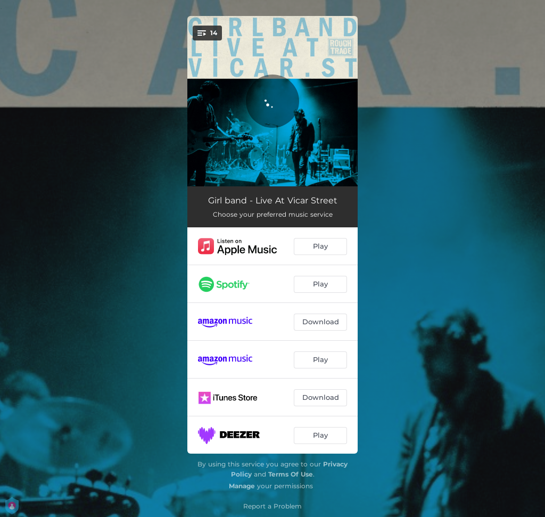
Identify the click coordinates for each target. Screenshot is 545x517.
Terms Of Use (290, 474)
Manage (242, 486)
